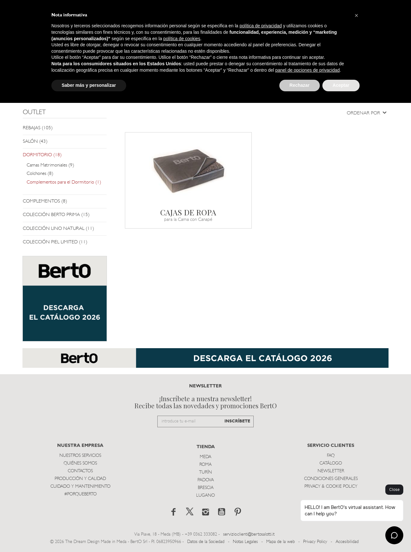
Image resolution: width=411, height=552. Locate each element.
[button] (356, 15)
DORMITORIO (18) (42, 155)
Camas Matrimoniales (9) (50, 165)
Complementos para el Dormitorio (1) (64, 182)
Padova (205, 480)
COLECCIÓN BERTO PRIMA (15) (56, 215)
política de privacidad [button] (261, 25)
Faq (331, 455)
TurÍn (205, 472)
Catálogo (330, 463)
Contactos (80, 471)
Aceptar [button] (341, 85)
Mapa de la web (280, 541)
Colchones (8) (40, 173)
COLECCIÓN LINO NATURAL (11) (58, 228)
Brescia (206, 487)
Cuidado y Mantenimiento (80, 486)
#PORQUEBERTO (80, 494)
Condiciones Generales (331, 478)
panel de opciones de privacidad (307, 70)
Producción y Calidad (80, 478)
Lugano (205, 495)
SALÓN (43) (35, 141)
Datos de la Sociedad (206, 541)
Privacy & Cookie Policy (330, 486)
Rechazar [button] (300, 85)
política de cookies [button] (181, 38)
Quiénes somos (80, 463)
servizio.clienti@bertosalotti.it (249, 534)
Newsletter (331, 471)
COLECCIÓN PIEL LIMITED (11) (55, 242)
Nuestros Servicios (80, 455)
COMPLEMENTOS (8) (45, 201)
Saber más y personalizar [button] (89, 85)
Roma (205, 464)
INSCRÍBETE (237, 421)
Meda (205, 457)
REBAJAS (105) (38, 128)
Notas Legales (245, 541)
